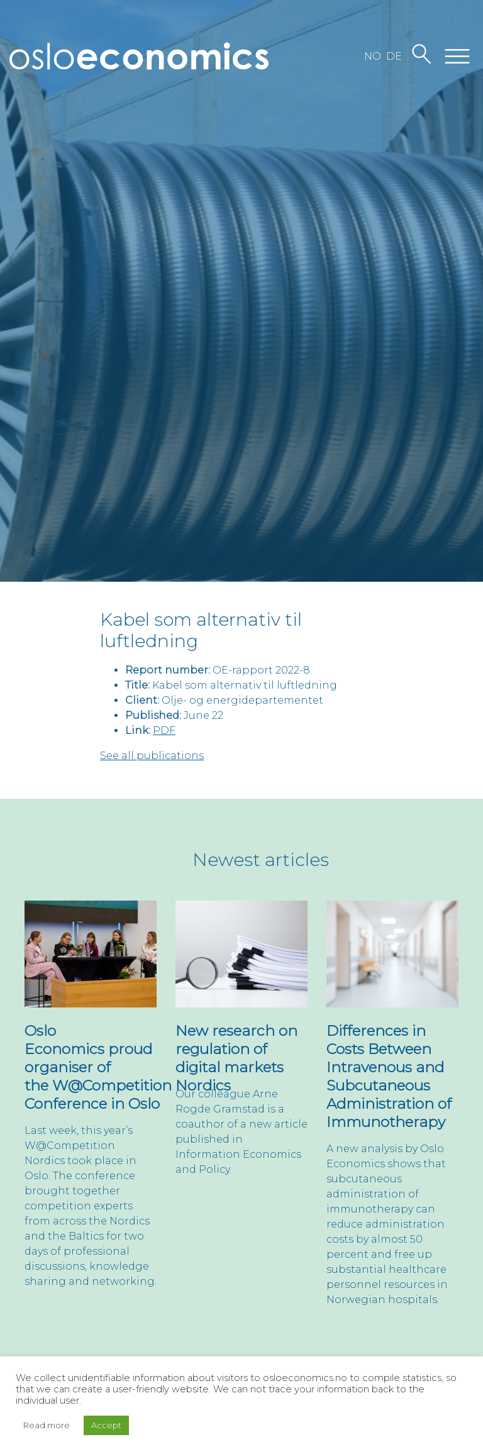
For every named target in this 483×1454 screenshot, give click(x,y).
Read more (46, 1425)
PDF (164, 730)
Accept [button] (106, 1425)
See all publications (152, 756)
